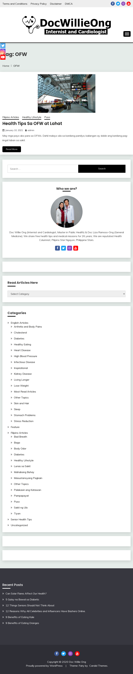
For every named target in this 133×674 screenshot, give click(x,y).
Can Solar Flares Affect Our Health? (26, 593)
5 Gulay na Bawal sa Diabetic (22, 599)
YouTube (129, 4)
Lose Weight (21, 385)
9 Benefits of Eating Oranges (22, 623)
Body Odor (20, 448)
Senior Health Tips (21, 519)
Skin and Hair (21, 403)
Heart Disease (22, 350)
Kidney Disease (23, 373)
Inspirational (21, 368)
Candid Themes (98, 665)
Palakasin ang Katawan (27, 489)
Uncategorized (19, 525)
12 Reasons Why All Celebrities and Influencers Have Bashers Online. (45, 611)
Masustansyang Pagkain (28, 478)
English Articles (19, 322)
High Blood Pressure (25, 356)
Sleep (17, 409)
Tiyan (17, 513)
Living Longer (21, 379)
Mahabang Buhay (24, 472)
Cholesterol (20, 332)
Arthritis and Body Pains (28, 326)
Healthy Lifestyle (31, 117)
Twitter (118, 4)
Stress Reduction (23, 421)
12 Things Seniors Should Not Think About (30, 605)
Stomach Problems (25, 415)
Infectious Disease (24, 362)
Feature (15, 427)
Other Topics (21, 397)
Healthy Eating (22, 344)
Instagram (123, 4)
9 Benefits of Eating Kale (20, 617)
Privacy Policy (39, 3)
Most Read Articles (25, 391)
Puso (47, 117)
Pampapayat (21, 495)
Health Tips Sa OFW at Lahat (32, 123)
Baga (17, 442)
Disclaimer (56, 3)
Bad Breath (20, 436)
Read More (11, 149)
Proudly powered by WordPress (44, 665)
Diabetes (19, 338)
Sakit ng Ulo (21, 507)
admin (31, 130)
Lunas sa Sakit (22, 466)
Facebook (113, 4)
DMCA (69, 3)
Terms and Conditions (14, 3)
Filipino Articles (10, 117)
